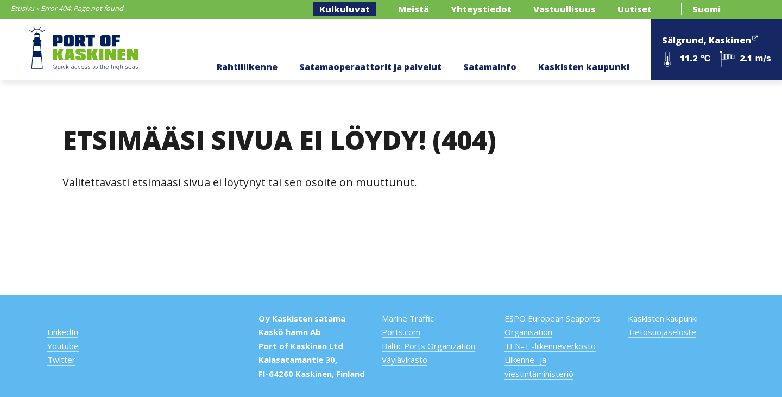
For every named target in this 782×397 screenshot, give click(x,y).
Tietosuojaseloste (662, 331)
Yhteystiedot (481, 9)
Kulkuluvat (344, 9)
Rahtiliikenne (247, 67)
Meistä (413, 9)
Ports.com (401, 331)
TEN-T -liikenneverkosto (550, 346)
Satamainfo (489, 67)
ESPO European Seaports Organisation (552, 325)
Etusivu (22, 8)
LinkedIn (62, 331)
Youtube (63, 346)
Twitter (61, 359)
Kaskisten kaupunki (583, 67)
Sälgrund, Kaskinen (710, 39)
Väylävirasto (404, 359)
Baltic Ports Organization (428, 346)
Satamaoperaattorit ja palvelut (370, 67)
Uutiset (634, 9)
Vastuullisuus (564, 9)
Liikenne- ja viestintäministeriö (538, 366)
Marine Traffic (408, 318)
